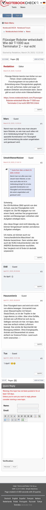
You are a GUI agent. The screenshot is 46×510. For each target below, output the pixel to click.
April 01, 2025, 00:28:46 (12, 271)
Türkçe (39, 502)
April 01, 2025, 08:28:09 (12, 300)
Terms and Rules (23, 486)
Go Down (5, 59)
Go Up (4, 380)
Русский (32, 502)
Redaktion (9, 66)
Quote (38, 109)
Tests (14, 7)
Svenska (17, 505)
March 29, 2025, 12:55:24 (12, 123)
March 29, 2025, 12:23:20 (12, 71)
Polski (15, 502)
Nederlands (7, 502)
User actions (38, 59)
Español (22, 499)
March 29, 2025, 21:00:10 (12, 162)
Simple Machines (32, 489)
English (15, 499)
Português (23, 502)
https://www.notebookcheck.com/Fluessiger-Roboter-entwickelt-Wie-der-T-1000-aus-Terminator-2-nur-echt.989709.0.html (23, 100)
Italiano (38, 499)
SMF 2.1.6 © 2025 (18, 489)
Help (14, 486)
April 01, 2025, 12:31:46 (12, 358)
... (43, 7)
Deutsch (7, 499)
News (22, 7)
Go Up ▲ (33, 486)
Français (30, 499)
